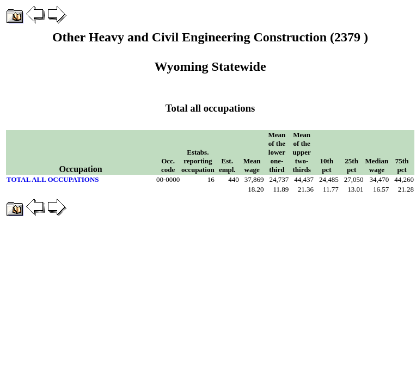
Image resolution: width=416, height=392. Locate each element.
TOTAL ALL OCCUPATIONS (53, 179)
